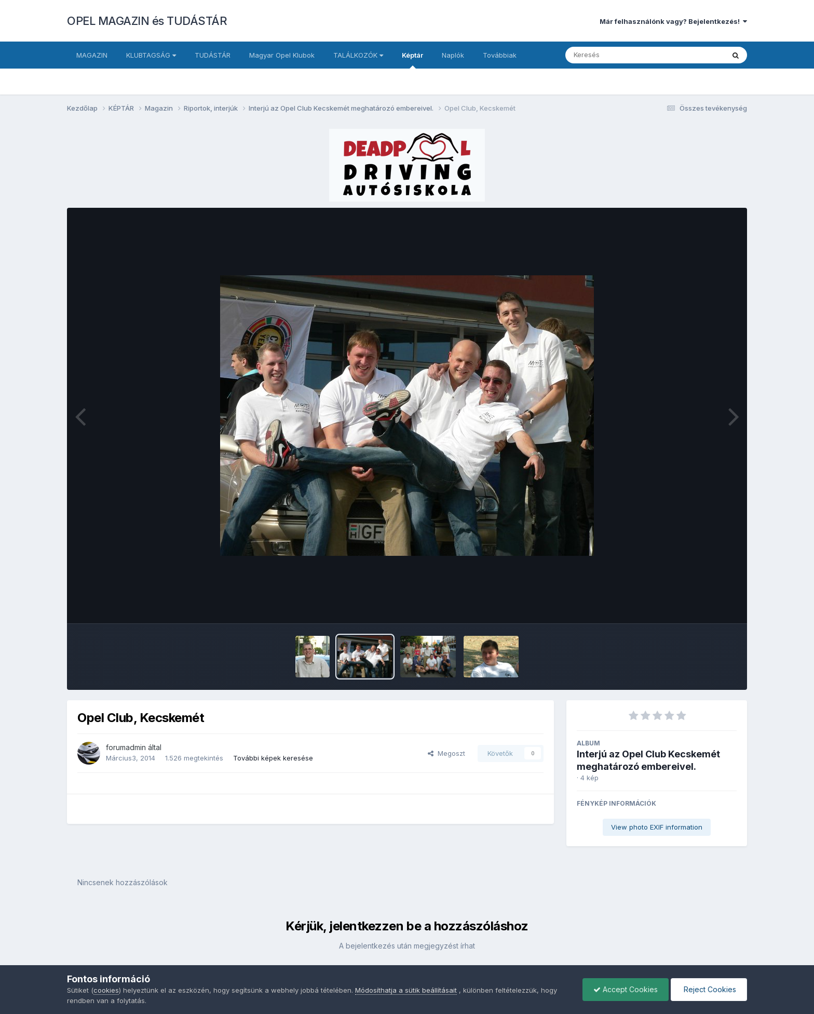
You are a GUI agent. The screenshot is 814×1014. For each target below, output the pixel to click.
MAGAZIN (91, 55)
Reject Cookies (709, 989)
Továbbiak (500, 55)
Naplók (453, 55)
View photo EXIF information (656, 827)
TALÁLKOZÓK (358, 55)
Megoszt (446, 753)
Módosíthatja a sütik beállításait (406, 990)
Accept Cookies (625, 989)
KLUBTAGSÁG (151, 55)
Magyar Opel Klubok (282, 55)
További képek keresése (273, 758)
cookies (106, 990)
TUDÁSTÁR (212, 55)
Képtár (412, 60)
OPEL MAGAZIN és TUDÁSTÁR (147, 21)
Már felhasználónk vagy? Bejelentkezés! (673, 21)
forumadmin (126, 747)
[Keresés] (616, 55)
